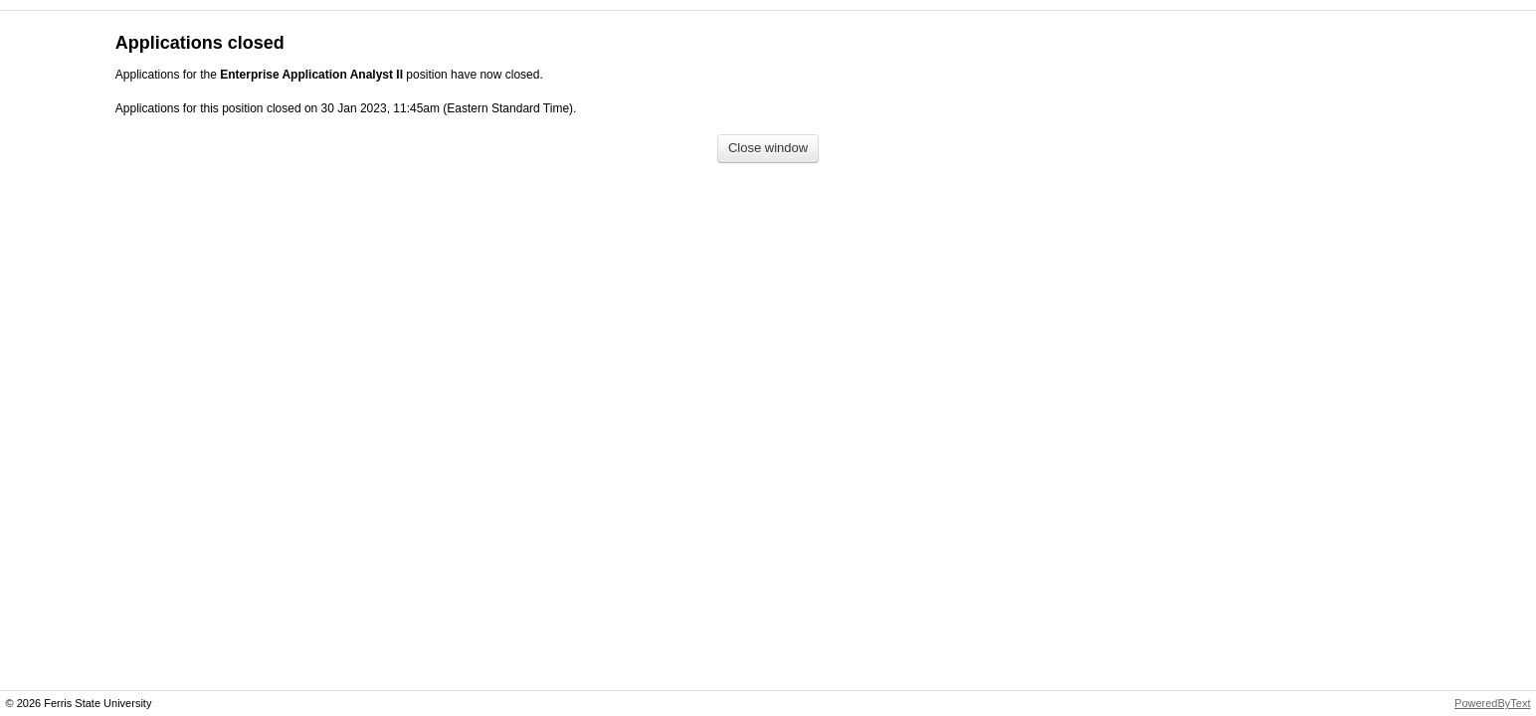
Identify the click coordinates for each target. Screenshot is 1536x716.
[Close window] (768, 148)
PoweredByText (1492, 703)
